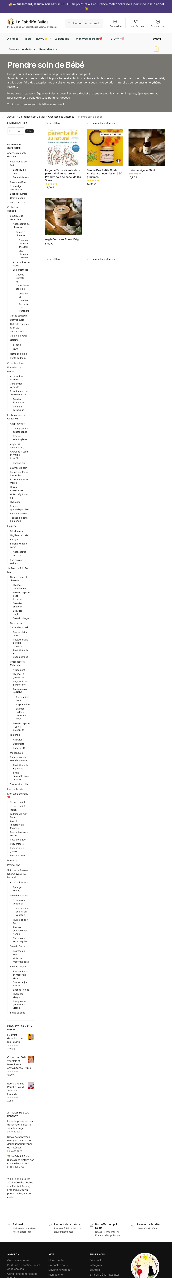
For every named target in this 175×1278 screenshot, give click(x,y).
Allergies (17, 739)
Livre (15, 348)
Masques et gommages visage (19, 1004)
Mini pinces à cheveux (23, 254)
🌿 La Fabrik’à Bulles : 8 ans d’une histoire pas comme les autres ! (20, 1160)
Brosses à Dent (18, 182)
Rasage (14, 539)
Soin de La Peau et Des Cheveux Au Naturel (18, 874)
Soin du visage (21, 618)
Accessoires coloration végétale (22, 911)
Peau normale (17, 855)
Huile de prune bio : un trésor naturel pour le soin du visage (20, 1125)
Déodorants (16, 531)
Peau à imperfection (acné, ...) (17, 824)
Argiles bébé (23, 704)
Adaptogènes (17, 423)
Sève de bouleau (19, 513)
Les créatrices (20, 269)
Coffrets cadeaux (19, 324)
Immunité (15, 734)
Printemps (13, 860)
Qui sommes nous (18, 1260)
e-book (17, 344)
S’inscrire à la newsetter (104, 1274)
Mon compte (56, 1260)
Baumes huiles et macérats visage (21, 974)
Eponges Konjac (18, 193)
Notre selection (18, 353)
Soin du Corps (17, 946)
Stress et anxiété (19, 784)
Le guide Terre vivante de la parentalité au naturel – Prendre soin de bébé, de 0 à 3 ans (63, 175)
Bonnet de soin (21, 177)
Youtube (95, 1269)
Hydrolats (15, 501)
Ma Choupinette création (22, 285)
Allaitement (19, 669)
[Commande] (67, 123)
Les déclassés (15, 789)
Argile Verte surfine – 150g (62, 239)
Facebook (96, 1260)
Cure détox (16, 623)
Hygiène (12, 525)
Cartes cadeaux (18, 315)
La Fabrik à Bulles (19, 1186)
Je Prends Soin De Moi (32, 116)
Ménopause (16, 752)
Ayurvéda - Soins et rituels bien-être (19, 455)
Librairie (14, 339)
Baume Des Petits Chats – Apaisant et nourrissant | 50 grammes (104, 174)
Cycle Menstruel (19, 627)
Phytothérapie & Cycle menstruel (20, 643)
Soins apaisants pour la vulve (21, 776)
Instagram (96, 1265)
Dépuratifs (18, 743)
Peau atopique (18, 839)
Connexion (116, 23)
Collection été (17, 802)
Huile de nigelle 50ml (142, 170)
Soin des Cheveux (20, 895)
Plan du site (55, 1274)
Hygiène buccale (19, 535)
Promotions (13, 864)
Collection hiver (16, 363)
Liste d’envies (136, 23)
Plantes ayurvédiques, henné (20, 930)
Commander (158, 23)
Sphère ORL (19, 748)
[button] (159, 44)
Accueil (11, 116)
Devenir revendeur (60, 1269)
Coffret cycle (17, 319)
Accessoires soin (19, 882)
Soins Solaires (17, 1012)
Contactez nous (58, 1265)
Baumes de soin (18, 467)
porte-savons (17, 202)
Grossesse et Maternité (61, 116)
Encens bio (19, 463)
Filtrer (29, 131)
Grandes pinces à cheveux (23, 243)
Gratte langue (17, 198)
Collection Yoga (18, 335)
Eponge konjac (21, 989)
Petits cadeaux (18, 357)
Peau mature (17, 843)
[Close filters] (35, 123)
